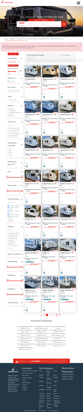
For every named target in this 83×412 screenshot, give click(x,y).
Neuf (38, 18)
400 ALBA (49, 113)
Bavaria (41, 377)
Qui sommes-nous (54, 2)
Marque (11, 225)
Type (9, 94)
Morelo (48, 394)
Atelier (40, 2)
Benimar (41, 381)
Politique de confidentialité (30, 410)
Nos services (26, 2)
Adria (40, 371)
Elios (48, 375)
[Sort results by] (67, 53)
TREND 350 (30, 217)
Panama (49, 398)
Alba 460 (67, 148)
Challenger (42, 396)
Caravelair (41, 389)
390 (48, 148)
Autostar (41, 375)
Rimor (55, 385)
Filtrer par (12, 76)
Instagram (24, 387)
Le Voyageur (49, 386)
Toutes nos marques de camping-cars (42, 404)
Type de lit (12, 120)
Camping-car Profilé (67, 379)
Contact (80, 2)
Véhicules (19, 2)
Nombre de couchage (12, 142)
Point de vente (13, 197)
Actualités (63, 2)
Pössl (55, 375)
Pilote (55, 371)
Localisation (12, 56)
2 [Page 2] (50, 313)
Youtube (24, 389)
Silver (55, 394)
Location (45, 2)
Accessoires (34, 2)
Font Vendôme (49, 378)
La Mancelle (49, 382)
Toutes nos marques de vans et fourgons (57, 403)
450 (46, 251)
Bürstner (41, 385)
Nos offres (12, 85)
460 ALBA (67, 113)
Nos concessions (72, 2)
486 (30, 77)
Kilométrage (12, 259)
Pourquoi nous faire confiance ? (30, 371)
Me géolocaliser (13, 63)
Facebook (24, 385)
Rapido (55, 381)
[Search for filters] (15, 123)
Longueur (11, 287)
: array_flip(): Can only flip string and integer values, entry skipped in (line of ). (39, 45)
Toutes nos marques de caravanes (49, 404)
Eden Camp (48, 371)
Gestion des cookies (53, 410)
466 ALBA (32, 148)
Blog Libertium (26, 382)
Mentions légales (42, 410)
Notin (48, 396)
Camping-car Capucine (68, 374)
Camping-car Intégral (67, 377)
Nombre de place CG (12, 161)
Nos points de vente (27, 373)
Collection (12, 273)
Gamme (11, 104)
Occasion (45, 18)
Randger (56, 377)
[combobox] (46, 21)
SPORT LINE (50, 217)
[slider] (7, 175)
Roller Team (55, 390)
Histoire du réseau (27, 378)
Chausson (41, 398)
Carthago (41, 394)
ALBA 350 (67, 251)
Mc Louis (49, 389)
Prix (9, 170)
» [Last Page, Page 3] (59, 313)
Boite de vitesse (14, 252)
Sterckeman (57, 396)
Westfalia (56, 398)
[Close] (80, 43)
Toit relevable (13, 300)
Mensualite (12, 183)
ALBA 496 (67, 77)
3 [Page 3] (53, 313)
